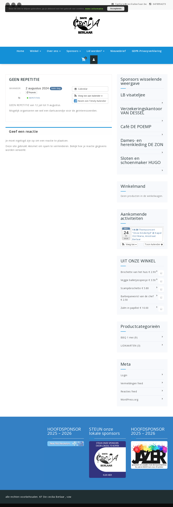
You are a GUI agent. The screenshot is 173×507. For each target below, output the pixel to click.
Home (20, 51)
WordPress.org (129, 399)
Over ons (54, 51)
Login (124, 375)
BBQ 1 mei (127, 337)
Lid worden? (95, 51)
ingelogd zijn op (25, 140)
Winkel (35, 51)
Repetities (33, 98)
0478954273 (157, 4)
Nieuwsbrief (118, 51)
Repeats (31, 92)
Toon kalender (154, 244)
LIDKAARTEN (128, 345)
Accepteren (115, 8)
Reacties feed (129, 391)
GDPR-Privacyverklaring (147, 51)
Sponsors (74, 51)
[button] (88, 95)
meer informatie (94, 8)
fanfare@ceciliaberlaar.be (129, 4)
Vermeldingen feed (132, 383)
